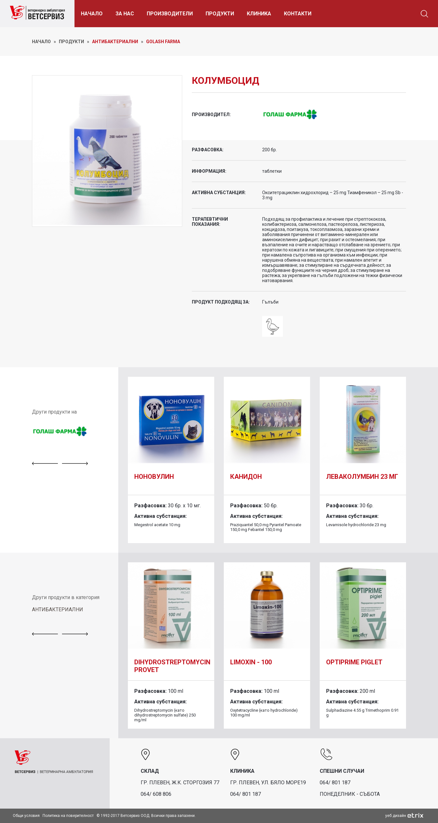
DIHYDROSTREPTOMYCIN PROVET (172, 666)
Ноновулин (154, 476)
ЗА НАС (124, 14)
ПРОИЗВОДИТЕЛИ (170, 14)
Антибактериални (115, 41)
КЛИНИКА (259, 14)
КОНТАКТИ (297, 14)
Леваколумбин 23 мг (362, 476)
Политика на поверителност (68, 815)
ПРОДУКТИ (220, 14)
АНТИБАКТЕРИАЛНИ (57, 609)
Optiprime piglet (354, 662)
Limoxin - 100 (251, 662)
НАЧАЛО (92, 14)
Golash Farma (163, 41)
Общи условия (26, 815)
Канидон (246, 476)
